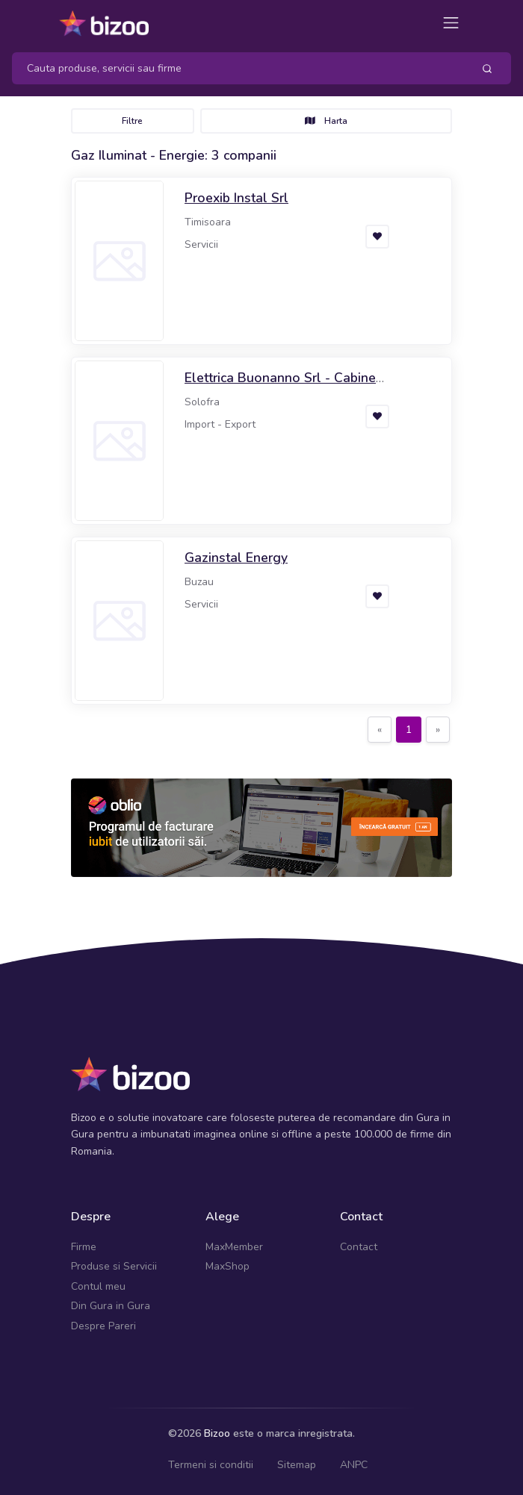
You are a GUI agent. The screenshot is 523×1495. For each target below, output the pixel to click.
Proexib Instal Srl (236, 198)
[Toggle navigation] (451, 23)
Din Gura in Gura (110, 1306)
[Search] (236, 68)
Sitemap (296, 1465)
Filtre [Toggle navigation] (132, 121)
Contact (358, 1247)
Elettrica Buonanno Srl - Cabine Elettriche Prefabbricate (280, 387)
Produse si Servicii (114, 1266)
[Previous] (380, 730)
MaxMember (234, 1247)
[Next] (438, 730)
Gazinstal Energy (236, 558)
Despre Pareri (103, 1326)
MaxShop (227, 1266)
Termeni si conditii (210, 1465)
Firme (83, 1247)
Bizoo (217, 1433)
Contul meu (98, 1286)
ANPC (354, 1465)
